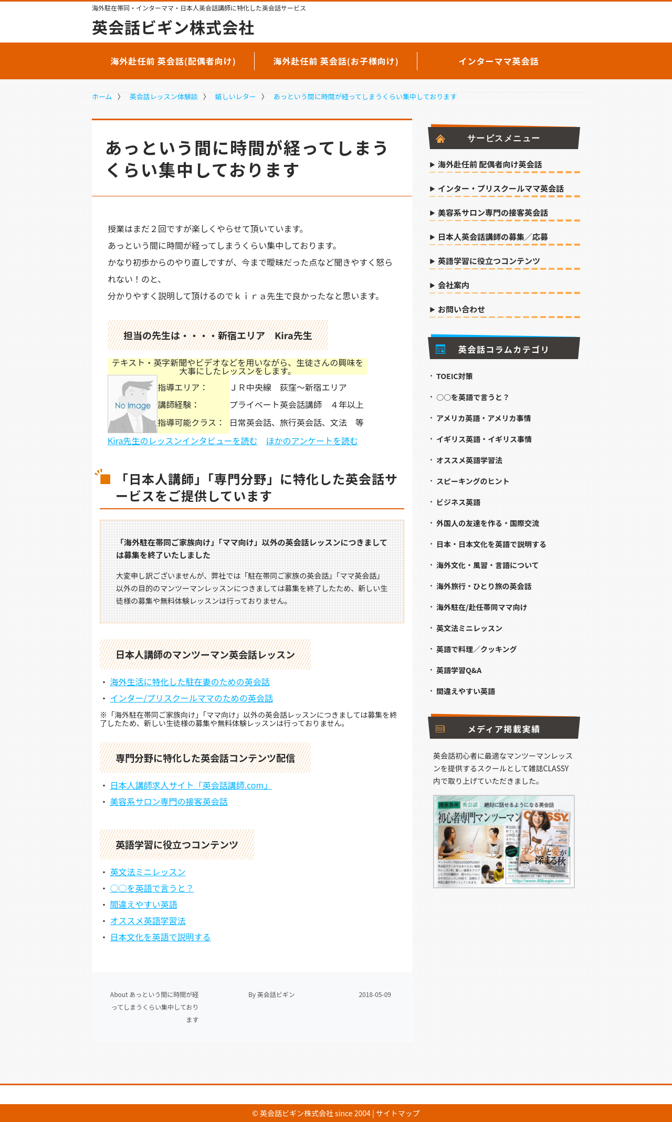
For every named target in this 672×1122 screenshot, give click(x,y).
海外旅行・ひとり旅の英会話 (484, 586)
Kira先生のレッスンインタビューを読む (183, 440)
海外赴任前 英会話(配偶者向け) (173, 61)
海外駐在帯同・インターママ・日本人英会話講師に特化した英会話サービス (199, 8)
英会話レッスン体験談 (164, 96)
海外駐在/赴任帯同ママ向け (481, 607)
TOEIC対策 (454, 376)
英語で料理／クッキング (476, 649)
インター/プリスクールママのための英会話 (191, 697)
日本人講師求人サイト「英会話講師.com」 (191, 785)
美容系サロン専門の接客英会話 (169, 801)
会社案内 (453, 285)
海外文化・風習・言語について (487, 565)
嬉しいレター (235, 96)
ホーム (102, 96)
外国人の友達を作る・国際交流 (487, 523)
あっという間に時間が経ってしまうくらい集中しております (365, 96)
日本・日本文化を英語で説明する (491, 544)
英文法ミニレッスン (148, 871)
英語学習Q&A (458, 670)
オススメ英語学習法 (148, 920)
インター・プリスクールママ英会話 (501, 189)
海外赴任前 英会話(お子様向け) (336, 61)
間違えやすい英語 (143, 904)
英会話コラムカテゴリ (493, 349)
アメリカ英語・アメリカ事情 (483, 418)
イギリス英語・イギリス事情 (484, 439)
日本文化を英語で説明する (160, 936)
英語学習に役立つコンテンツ (489, 261)
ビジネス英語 (458, 502)
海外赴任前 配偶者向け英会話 (490, 165)
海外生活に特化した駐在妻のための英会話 (190, 681)
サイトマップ (398, 1113)
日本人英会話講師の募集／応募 (493, 237)
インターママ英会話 (498, 61)
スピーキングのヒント (473, 481)
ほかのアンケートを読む (312, 440)
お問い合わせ (461, 309)
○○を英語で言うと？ (152, 888)
